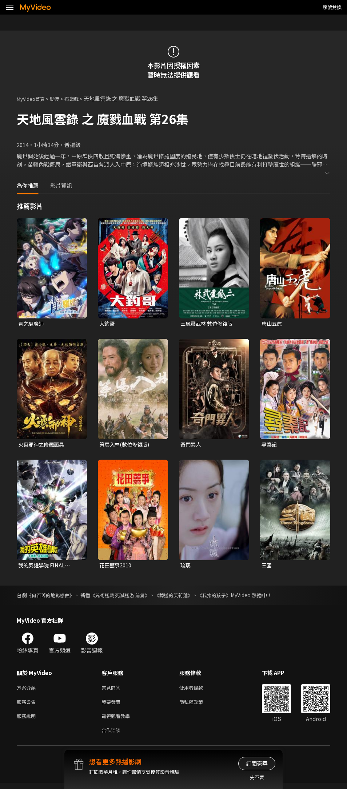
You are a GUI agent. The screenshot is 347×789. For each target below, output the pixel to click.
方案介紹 (28, 690)
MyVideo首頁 (33, 98)
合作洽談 (112, 736)
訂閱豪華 (257, 763)
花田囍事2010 (116, 566)
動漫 (60, 98)
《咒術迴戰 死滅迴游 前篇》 (125, 596)
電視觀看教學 (117, 720)
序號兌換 (332, 7)
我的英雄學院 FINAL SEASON (43, 567)
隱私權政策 (197, 705)
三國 (267, 566)
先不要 (257, 777)
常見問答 (112, 690)
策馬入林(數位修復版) (125, 445)
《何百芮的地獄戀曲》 (52, 596)
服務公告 (28, 705)
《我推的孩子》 (226, 596)
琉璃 (185, 566)
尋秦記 (270, 445)
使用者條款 (197, 690)
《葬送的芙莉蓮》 (183, 596)
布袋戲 (79, 98)
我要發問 (112, 705)
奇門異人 (191, 445)
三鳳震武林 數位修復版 (208, 324)
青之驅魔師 (31, 324)
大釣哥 (107, 324)
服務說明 (28, 720)
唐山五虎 (272, 324)
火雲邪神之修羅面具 (42, 445)
